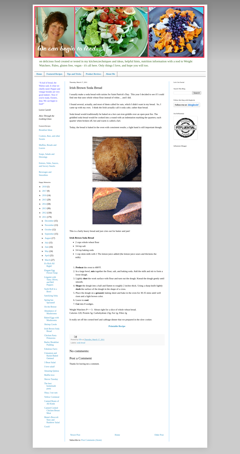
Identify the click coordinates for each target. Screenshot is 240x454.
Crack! (47, 426)
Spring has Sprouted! (49, 301)
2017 (44, 191)
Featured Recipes (54, 74)
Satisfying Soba (51, 296)
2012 (44, 213)
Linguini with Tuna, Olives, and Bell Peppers (51, 281)
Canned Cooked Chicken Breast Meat (52, 410)
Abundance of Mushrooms (50, 312)
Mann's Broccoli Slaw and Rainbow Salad (52, 420)
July (47, 242)
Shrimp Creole (50, 324)
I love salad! (49, 366)
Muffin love (49, 375)
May (47, 251)
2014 (44, 204)
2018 (44, 186)
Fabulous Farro (50, 349)
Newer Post (75, 435)
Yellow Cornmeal (51, 397)
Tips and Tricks (74, 74)
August (48, 238)
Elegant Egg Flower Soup (51, 271)
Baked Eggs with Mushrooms (51, 319)
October (48, 229)
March (48, 260)
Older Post (159, 435)
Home (39, 74)
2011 (44, 217)
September (49, 234)
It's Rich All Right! (49, 264)
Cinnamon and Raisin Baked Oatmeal (51, 355)
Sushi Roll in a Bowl (50, 290)
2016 (44, 195)
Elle (80, 339)
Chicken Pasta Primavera (50, 336)
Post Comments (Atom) (91, 440)
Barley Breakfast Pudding (51, 343)
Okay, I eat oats (51, 393)
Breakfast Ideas (45, 130)
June (47, 247)
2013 (44, 208)
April (47, 255)
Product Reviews (93, 74)
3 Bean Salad (50, 362)
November (49, 225)
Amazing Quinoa (51, 371)
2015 (44, 200)
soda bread (81, 343)
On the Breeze (50, 307)
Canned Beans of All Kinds (51, 402)
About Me (110, 74)
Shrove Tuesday (51, 379)
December (49, 221)
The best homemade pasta (50, 386)
